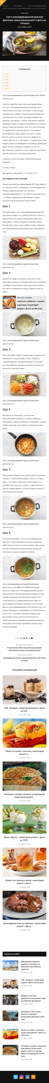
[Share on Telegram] (32, 638)
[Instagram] (21, 1077)
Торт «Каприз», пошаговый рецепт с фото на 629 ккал (32, 981)
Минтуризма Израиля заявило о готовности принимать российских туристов (31, 965)
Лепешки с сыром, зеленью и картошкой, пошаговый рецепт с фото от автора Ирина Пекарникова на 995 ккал (33, 1051)
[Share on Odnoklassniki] (26, 638)
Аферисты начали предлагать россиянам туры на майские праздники (33, 998)
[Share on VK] (24, 638)
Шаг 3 (7, 80)
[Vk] (27, 1077)
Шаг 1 (7, 74)
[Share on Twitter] (21, 638)
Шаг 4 (7, 83)
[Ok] (33, 1077)
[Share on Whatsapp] (29, 638)
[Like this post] (18, 638)
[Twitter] (16, 1077)
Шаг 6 (7, 88)
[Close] (3, 3)
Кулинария (18, 6)
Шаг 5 (7, 85)
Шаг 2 (7, 77)
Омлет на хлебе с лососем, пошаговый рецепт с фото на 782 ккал (33, 1032)
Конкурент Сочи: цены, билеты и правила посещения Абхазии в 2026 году (32, 1015)
